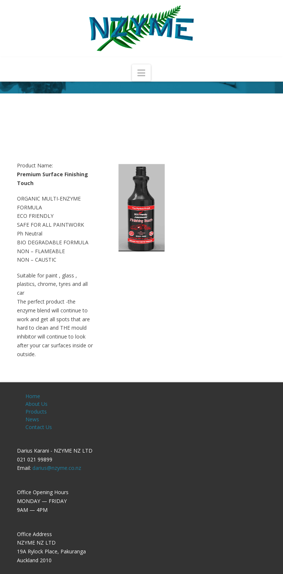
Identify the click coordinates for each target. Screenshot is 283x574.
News (32, 419)
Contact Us (38, 427)
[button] (141, 72)
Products (36, 411)
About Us (36, 403)
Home (32, 396)
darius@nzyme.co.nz (56, 467)
